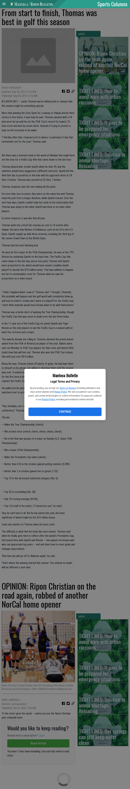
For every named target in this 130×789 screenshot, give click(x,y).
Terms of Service (68, 388)
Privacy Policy (60, 391)
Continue (65, 411)
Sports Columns (112, 4)
